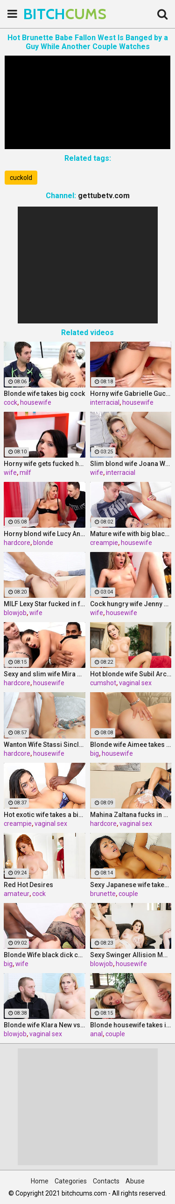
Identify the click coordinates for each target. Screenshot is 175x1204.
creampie (104, 542)
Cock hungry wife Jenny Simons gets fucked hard (131, 604)
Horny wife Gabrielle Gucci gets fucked (131, 393)
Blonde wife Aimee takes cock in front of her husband (131, 744)
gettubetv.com (104, 195)
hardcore (17, 542)
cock (10, 402)
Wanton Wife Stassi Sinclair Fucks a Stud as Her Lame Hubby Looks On (44, 744)
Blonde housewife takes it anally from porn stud (131, 1025)
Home (40, 1181)
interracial (104, 402)
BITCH (46, 14)
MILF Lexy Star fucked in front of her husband (44, 604)
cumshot (103, 683)
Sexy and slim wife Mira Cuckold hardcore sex (44, 674)
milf (25, 472)
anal (96, 1034)
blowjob (15, 612)
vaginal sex (135, 683)
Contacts (106, 1181)
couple (128, 893)
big (94, 753)
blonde (43, 542)
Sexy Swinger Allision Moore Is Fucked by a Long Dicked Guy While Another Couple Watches (131, 955)
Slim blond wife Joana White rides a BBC (131, 463)
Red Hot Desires (28, 885)
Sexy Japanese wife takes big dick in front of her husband (131, 885)
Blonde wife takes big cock (44, 393)
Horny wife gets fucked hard (44, 463)
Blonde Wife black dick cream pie (44, 955)
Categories (71, 1181)
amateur (16, 893)
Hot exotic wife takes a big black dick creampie (44, 814)
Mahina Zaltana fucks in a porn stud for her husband (131, 814)
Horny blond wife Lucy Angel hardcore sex (44, 534)
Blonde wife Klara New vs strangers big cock (44, 1025)
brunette (103, 893)
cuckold (21, 177)
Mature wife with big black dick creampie (131, 534)
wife (10, 472)
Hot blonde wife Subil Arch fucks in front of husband (131, 674)
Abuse (135, 1181)
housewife (35, 402)
